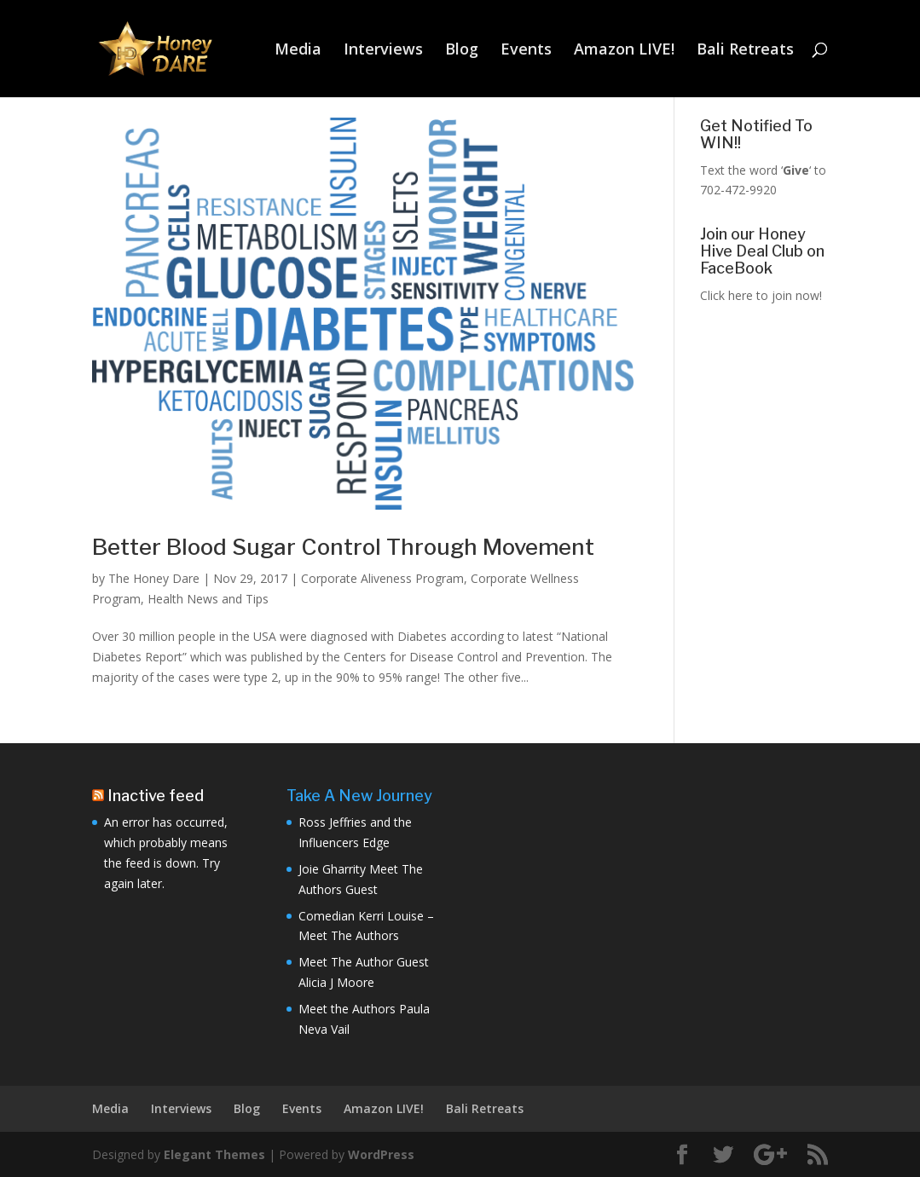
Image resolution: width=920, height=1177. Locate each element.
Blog (461, 51)
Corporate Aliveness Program (382, 578)
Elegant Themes (214, 1154)
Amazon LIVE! (624, 51)
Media (298, 51)
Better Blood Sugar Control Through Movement (343, 547)
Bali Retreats (745, 51)
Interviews (383, 51)
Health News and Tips (208, 599)
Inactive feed (155, 796)
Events (526, 51)
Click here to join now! (761, 295)
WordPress (381, 1154)
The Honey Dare (154, 578)
